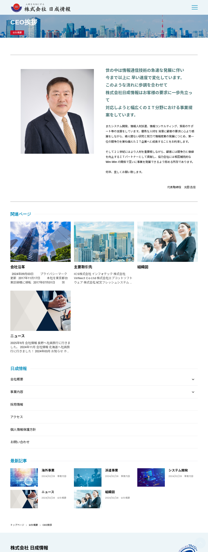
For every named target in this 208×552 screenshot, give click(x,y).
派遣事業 (111, 470)
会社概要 (61, 498)
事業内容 (61, 476)
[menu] (195, 7)
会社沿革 (17, 267)
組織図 (142, 267)
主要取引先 (83, 267)
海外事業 (48, 470)
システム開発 (178, 470)
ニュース (17, 336)
